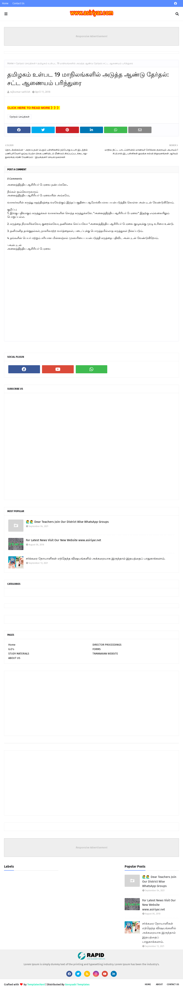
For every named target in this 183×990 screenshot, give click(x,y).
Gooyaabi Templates (77, 984)
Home (5, 3)
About (159, 984)
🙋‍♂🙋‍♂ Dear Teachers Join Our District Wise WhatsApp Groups (67, 522)
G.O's (11, 649)
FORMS (97, 649)
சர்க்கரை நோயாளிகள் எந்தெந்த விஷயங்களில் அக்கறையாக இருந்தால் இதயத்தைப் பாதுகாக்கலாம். (95, 558)
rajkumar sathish (20, 91)
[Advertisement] (91, 703)
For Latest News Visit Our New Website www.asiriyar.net (63, 540)
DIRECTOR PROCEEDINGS (107, 644)
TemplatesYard (36, 984)
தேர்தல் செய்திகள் (26, 63)
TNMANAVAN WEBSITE (105, 653)
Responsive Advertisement (91, 36)
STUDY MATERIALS (18, 653)
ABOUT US (14, 658)
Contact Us (18, 3)
